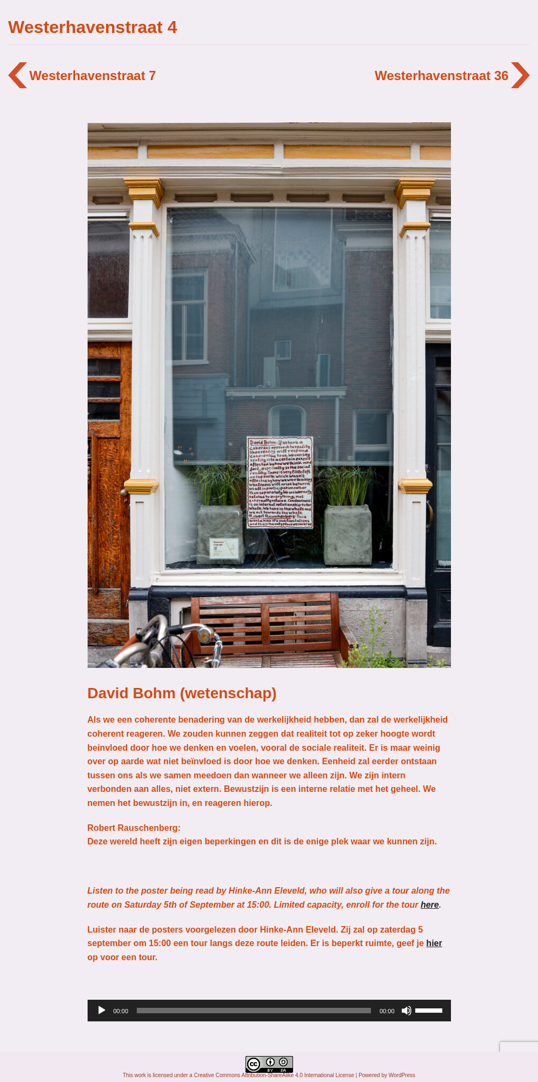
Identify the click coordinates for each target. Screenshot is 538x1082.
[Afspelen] (101, 1010)
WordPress (402, 1075)
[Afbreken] (406, 1010)
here (430, 904)
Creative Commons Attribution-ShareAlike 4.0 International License (274, 1075)
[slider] (254, 1010)
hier (434, 943)
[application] (269, 1010)
